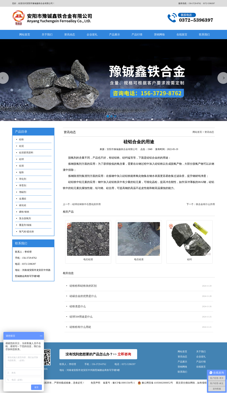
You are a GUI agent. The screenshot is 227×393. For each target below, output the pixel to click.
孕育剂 (22, 185)
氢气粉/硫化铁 (26, 231)
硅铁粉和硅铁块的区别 (83, 285)
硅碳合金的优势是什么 (83, 296)
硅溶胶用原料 (26, 152)
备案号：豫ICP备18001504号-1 (119, 383)
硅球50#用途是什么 (81, 316)
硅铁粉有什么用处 (80, 327)
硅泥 (21, 146)
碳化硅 (22, 205)
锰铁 (21, 172)
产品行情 (137, 34)
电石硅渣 (88, 259)
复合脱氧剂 (25, 218)
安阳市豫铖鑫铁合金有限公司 (122, 149)
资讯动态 (69, 34)
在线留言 (181, 34)
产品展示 (114, 34)
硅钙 (189, 259)
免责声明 (95, 383)
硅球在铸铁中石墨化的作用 (86, 204)
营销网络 (159, 34)
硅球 (21, 159)
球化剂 (22, 179)
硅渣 (21, 166)
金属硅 (22, 198)
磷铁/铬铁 (24, 212)
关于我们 (47, 34)
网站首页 (24, 34)
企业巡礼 (92, 34)
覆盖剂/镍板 (25, 225)
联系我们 (204, 34)
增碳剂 (22, 192)
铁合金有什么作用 (205, 204)
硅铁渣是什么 (78, 306)
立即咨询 (124, 354)
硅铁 (21, 139)
